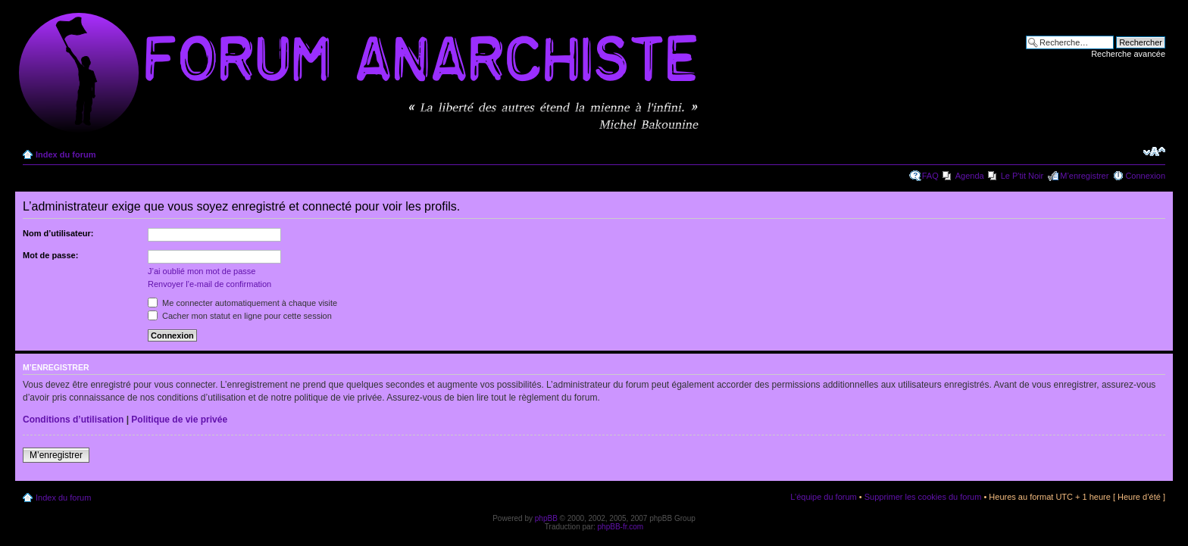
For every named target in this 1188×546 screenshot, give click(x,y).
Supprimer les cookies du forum (923, 496)
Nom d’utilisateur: (58, 233)
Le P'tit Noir (1022, 175)
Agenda (969, 175)
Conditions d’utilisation (73, 419)
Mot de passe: (50, 255)
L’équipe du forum (823, 496)
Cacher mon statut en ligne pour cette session (240, 315)
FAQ (930, 175)
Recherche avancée (1128, 53)
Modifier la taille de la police (1154, 151)
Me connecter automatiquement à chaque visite (242, 302)
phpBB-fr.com (621, 527)
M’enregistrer (1084, 175)
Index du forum (65, 154)
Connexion (1145, 175)
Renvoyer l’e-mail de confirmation (209, 284)
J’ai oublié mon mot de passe (201, 271)
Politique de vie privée (179, 419)
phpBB (546, 518)
